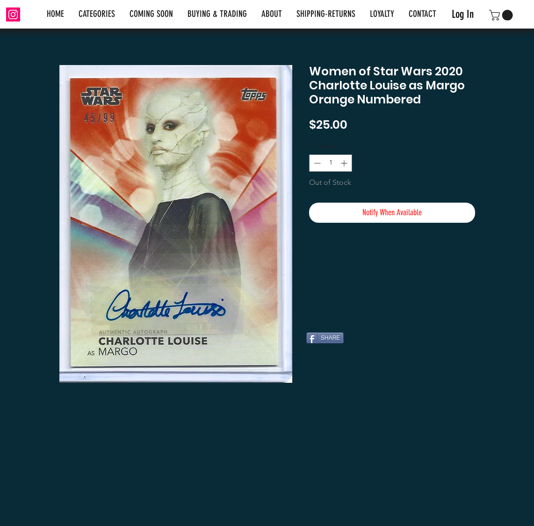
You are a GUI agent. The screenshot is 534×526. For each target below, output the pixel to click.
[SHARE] (325, 337)
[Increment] (345, 163)
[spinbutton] (330, 163)
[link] (502, 15)
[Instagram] (13, 14)
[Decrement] (316, 163)
